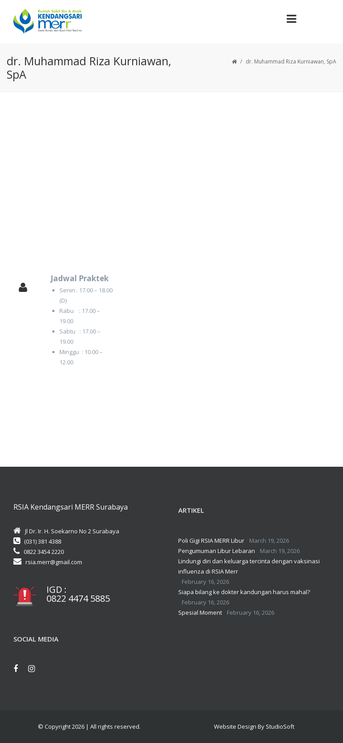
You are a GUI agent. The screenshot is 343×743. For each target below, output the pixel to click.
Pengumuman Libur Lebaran (216, 551)
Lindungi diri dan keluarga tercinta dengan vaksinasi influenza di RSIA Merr (249, 566)
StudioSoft (280, 726)
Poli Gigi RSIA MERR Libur (211, 540)
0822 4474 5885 (78, 598)
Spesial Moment (200, 612)
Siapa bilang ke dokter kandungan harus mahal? (244, 592)
